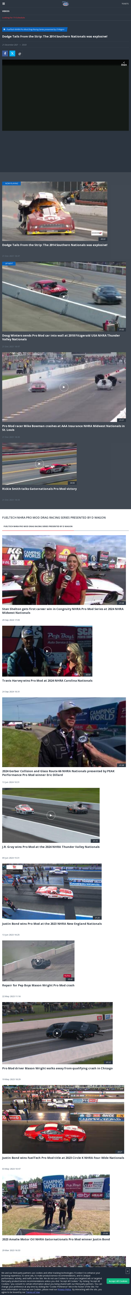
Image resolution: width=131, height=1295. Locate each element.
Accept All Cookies (118, 1281)
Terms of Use (33, 1292)
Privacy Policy (64, 1289)
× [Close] (128, 1271)
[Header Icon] (3, 3)
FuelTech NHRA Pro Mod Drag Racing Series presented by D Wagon (38, 526)
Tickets (125, 3)
